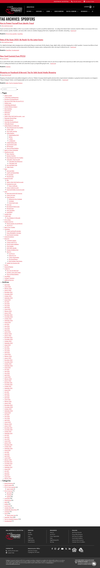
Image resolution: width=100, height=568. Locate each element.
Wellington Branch (8, 120)
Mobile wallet (10, 129)
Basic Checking (10, 154)
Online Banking (10, 133)
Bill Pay (10, 137)
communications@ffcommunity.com (13, 564)
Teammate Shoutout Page (10, 118)
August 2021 (7, 390)
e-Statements (12, 141)
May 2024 (7, 328)
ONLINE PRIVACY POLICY (10, 107)
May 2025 (7, 305)
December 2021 (8, 382)
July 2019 (6, 435)
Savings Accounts (8, 178)
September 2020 (8, 411)
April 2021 (7, 397)
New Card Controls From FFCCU (12, 56)
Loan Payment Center (12, 144)
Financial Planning (8, 267)
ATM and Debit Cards (12, 165)
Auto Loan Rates (10, 171)
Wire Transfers (10, 246)
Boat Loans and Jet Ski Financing (14, 193)
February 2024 (8, 333)
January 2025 (7, 313)
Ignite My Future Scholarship (11, 150)
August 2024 (7, 322)
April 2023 (7, 352)
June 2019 (6, 437)
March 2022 (7, 377)
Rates (5, 169)
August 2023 (7, 345)
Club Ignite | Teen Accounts (13, 159)
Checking (39, 11)
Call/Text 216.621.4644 (13, 550)
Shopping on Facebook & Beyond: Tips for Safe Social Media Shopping (28, 72)
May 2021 (7, 396)
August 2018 (7, 450)
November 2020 (8, 407)
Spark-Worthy (10, 489)
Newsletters (7, 276)
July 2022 (6, 369)
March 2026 (7, 286)
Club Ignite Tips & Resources (15, 161)
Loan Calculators (11, 210)
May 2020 (7, 418)
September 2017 (8, 467)
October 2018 (7, 446)
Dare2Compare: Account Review (14, 223)
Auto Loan (9, 205)
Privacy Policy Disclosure (77, 534)
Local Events (7, 506)
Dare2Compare (59, 11)
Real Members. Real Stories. (15, 261)
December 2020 (8, 405)
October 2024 (7, 318)
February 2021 (8, 401)
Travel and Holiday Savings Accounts (15, 189)
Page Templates (8, 109)
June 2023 (7, 349)
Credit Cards (7, 216)
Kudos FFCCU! (12, 255)
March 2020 (7, 422)
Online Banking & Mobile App (11, 125)
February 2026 (8, 288)
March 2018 (7, 458)
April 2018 (7, 456)
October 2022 (7, 364)
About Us (9, 252)
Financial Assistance (9, 237)
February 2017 (7, 478)
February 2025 (8, 311)
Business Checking (11, 156)
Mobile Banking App (12, 142)
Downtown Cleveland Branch (11, 99)
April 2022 (7, 375)
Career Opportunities (14, 257)
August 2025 (7, 300)
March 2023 (7, 354)
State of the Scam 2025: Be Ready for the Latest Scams (21, 39)
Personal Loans (10, 176)
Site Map (52, 542)
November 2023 (8, 339)
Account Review (31, 542)
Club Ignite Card (13, 163)
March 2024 (7, 332)
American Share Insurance (78, 540)
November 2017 (8, 463)
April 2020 (7, 420)
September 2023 (8, 343)
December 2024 (8, 315)
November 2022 (8, 362)
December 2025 (8, 292)
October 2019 (7, 431)
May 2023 (7, 350)
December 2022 (8, 360)
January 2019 (7, 443)
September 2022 (8, 365)
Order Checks (10, 167)
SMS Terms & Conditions (77, 536)
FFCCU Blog (7, 220)
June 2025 (7, 303)
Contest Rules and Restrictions (11, 97)
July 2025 (6, 301)
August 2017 (7, 469)
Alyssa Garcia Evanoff (6, 75)
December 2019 (8, 428)
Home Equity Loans (13, 203)
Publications (7, 112)
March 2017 (7, 476)
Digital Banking (71, 11)
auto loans (9, 493)
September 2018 (8, 448)
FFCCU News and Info (11, 34)
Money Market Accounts (13, 188)
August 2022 (7, 367)
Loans (48, 11)
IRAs (8, 180)
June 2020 (7, 416)
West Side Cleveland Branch (11, 122)
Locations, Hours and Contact (14, 272)
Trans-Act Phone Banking (12, 148)
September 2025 (8, 298)
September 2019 (8, 433)
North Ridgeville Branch (10, 105)
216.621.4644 (77, 1)
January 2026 (7, 290)
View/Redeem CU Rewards (13, 218)
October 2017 (7, 465)
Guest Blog (20, 34)
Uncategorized (15, 50)
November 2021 (8, 384)
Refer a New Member (9, 227)
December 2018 (8, 444)
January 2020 (7, 426)
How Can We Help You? (12, 270)
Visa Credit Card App (12, 131)
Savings (29, 11)
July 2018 (6, 452)
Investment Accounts (11, 184)
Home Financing (10, 197)
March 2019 (7, 441)
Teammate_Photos (8, 517)
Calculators (7, 229)
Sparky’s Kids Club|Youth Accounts (15, 182)
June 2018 (6, 454)
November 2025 (8, 294)
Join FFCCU (30, 7)
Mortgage (11, 201)
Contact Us (7, 269)
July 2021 (6, 392)
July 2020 (6, 414)
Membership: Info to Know (10, 510)
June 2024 (7, 326)
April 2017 (7, 475)
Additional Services (9, 280)
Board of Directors (8, 483)
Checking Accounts (9, 152)
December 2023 (8, 337)
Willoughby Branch (9, 124)
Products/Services (8, 221)
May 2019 (7, 439)
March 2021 (7, 399)
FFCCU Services (8, 491)
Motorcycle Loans (11, 195)
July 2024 (6, 324)
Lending (8, 496)
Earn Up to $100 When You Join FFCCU (14, 101)
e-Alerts (11, 139)
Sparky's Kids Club (11, 515)
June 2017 (6, 473)
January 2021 (7, 403)
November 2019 (8, 429)
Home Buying (7, 500)
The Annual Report (13, 259)
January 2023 (7, 358)
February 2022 (8, 379)
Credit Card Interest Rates (13, 173)
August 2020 (7, 412)
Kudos (51, 538)
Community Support (11, 240)
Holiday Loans (7, 103)
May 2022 (7, 373)
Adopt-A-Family (8, 95)
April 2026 (7, 285)
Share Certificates (13, 186)
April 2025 (7, 307)
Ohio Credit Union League (7, 26)
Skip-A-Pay (7, 114)
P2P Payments (10, 146)
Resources (84, 11)
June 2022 (7, 371)
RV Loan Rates (10, 174)
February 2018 (7, 460)
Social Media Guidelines (13, 244)
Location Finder (90, 1)
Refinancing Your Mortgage (15, 199)
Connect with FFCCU (12, 242)
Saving (6, 513)
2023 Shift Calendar (11, 248)
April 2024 (7, 330)
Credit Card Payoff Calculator (14, 231)
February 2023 (8, 356)
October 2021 (7, 386)
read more (73, 30)
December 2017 (8, 461)
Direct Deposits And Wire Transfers (15, 127)
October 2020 (8, 409)
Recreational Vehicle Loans (13, 206)
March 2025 (7, 309)
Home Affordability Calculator (14, 233)
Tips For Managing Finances (15, 83)
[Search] (9, 89)
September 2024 (8, 320)
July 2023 (6, 347)
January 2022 (7, 381)
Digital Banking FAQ (14, 135)
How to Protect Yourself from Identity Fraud (17, 23)
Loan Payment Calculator (12, 235)
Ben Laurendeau (4, 58)
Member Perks (7, 214)
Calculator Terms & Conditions (78, 542)
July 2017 (6, 471)
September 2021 (8, 388)
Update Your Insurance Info (13, 263)
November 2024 (8, 317)
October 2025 (7, 296)
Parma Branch (7, 110)
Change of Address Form (12, 250)
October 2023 (7, 341)
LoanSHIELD (9, 212)
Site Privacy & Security (77, 532)
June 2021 (6, 394)
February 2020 (8, 424)
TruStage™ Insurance (9, 278)
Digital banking (31, 540)
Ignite (7, 83)
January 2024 (7, 335)
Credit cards (30, 538)
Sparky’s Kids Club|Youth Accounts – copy (14, 116)
